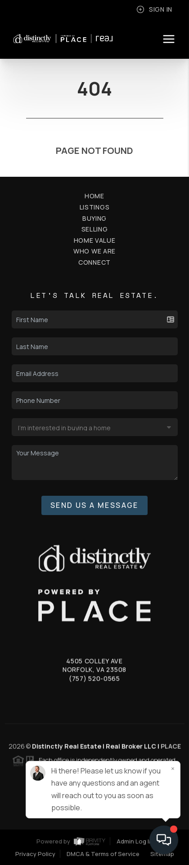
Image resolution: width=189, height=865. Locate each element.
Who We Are (94, 251)
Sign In (154, 9)
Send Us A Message (94, 505)
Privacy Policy (35, 854)
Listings (95, 207)
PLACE (171, 749)
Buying (94, 218)
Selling (94, 229)
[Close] (172, 768)
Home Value (95, 240)
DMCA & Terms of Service (103, 854)
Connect (94, 262)
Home (94, 196)
